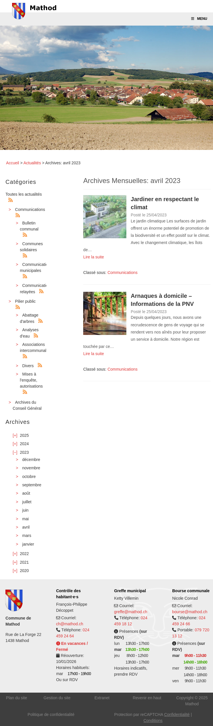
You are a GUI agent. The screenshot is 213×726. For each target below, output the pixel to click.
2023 (24, 452)
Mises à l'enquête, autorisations (31, 380)
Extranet (101, 697)
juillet (26, 502)
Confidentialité (177, 714)
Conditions (152, 720)
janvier (28, 544)
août (26, 493)
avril (26, 527)
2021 (24, 562)
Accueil (12, 163)
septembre (31, 485)
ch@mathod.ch (69, 624)
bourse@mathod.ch (189, 611)
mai (25, 519)
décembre (31, 459)
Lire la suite (93, 257)
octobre (29, 476)
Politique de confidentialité (51, 714)
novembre (31, 468)
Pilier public (25, 301)
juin (25, 510)
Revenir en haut (147, 697)
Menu (199, 19)
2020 (24, 570)
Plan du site (16, 697)
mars (26, 535)
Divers (28, 365)
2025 (24, 435)
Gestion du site (56, 697)
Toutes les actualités (23, 194)
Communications (30, 209)
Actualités (32, 163)
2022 (24, 553)
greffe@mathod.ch (130, 611)
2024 (24, 443)
